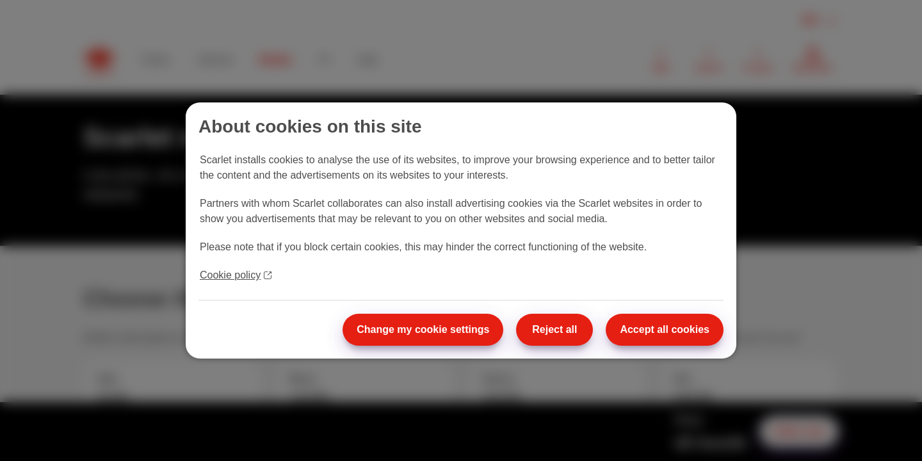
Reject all (554, 329)
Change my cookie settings (423, 329)
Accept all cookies (664, 329)
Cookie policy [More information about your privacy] (235, 275)
